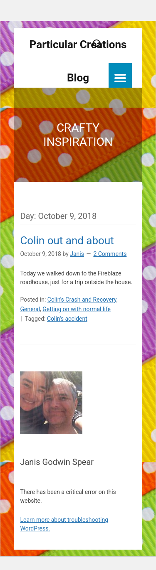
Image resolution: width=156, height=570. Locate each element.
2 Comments (109, 254)
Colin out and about (67, 240)
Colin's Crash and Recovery (81, 299)
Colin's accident (67, 318)
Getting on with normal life (76, 309)
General (30, 309)
